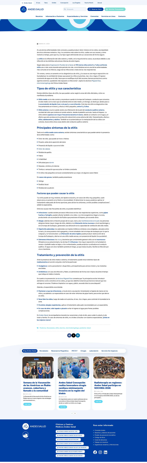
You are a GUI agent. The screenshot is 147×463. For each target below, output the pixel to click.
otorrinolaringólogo (72, 328)
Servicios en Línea (108, 16)
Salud (89, 328)
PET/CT (76, 351)
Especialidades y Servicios (77, 16)
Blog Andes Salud (30, 351)
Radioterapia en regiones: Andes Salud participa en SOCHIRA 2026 (108, 387)
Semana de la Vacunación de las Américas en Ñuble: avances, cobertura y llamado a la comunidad (37, 388)
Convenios (95, 16)
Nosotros (39, 16)
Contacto (122, 16)
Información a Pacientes (55, 16)
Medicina (43, 328)
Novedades (51, 328)
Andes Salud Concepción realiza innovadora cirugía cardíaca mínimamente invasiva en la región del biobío (72, 389)
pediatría (83, 328)
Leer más (27, 405)
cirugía (86, 351)
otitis (57, 328)
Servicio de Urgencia (113, 351)
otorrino (62, 328)
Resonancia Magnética (61, 351)
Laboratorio (96, 351)
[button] (69, 336)
